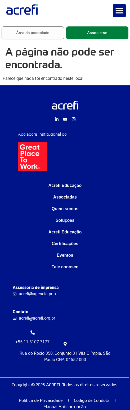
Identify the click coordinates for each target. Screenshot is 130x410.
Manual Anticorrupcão (64, 406)
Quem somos (65, 208)
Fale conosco (64, 267)
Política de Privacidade (41, 400)
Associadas (65, 197)
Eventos (65, 255)
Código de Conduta (92, 400)
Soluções (65, 220)
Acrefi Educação (65, 185)
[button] (119, 10)
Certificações (65, 243)
